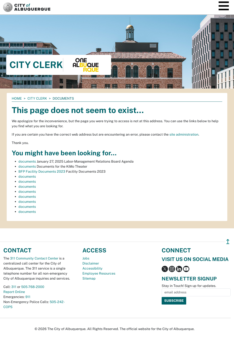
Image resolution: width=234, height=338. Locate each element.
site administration (183, 134)
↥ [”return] (228, 241)
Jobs (85, 258)
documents (27, 161)
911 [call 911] (27, 297)
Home (17, 98)
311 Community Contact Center (34, 258)
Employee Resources (98, 273)
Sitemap (89, 278)
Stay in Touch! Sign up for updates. (189, 286)
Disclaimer (90, 263)
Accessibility (92, 268)
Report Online (14, 292)
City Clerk (37, 98)
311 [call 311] (13, 287)
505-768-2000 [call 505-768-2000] (32, 287)
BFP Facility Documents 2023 (41, 171)
